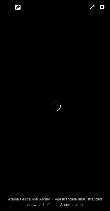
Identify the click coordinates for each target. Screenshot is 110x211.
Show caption (71, 205)
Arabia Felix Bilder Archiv (29, 199)
